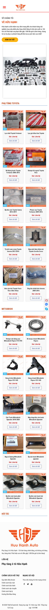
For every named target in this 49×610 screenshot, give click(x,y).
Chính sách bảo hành (8, 586)
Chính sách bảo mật (8, 583)
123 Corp (10, 608)
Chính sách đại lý (7, 591)
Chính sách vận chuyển (9, 588)
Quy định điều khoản (8, 580)
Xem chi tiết (10, 40)
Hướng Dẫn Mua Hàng (9, 594)
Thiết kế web (11, 605)
